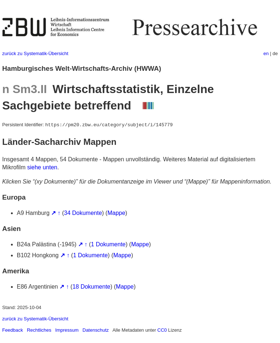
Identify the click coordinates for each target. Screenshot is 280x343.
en (266, 53)
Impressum (66, 330)
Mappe (116, 213)
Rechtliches (39, 330)
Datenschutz (95, 330)
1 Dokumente (108, 244)
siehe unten (42, 167)
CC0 (162, 330)
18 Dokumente (91, 287)
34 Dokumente (83, 213)
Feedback (12, 330)
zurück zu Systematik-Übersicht (35, 53)
